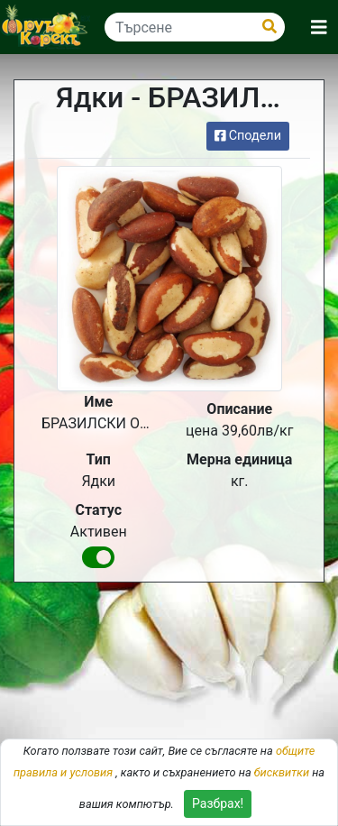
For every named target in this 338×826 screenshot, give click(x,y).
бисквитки (281, 772)
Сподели (248, 135)
